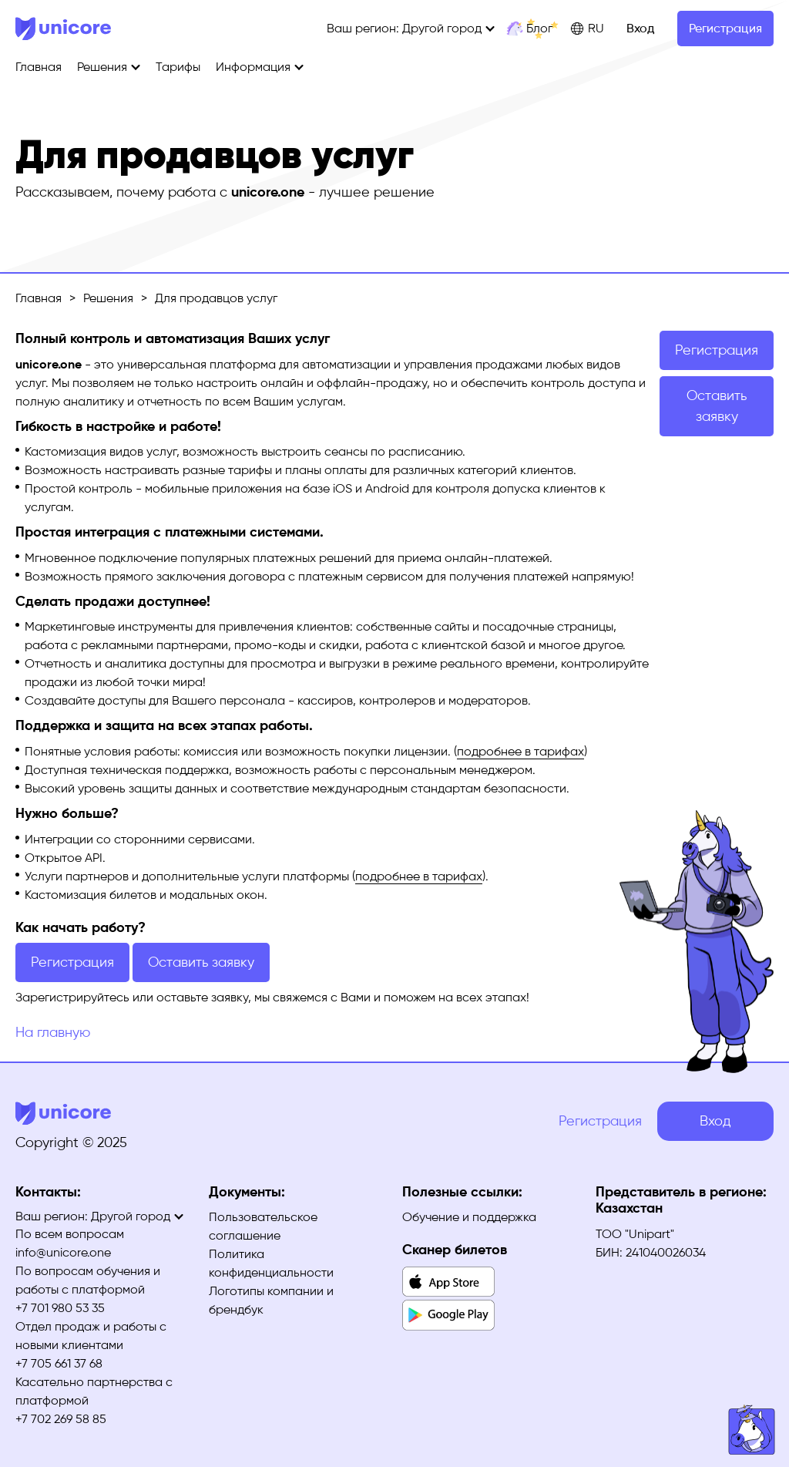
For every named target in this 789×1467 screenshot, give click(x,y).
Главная (38, 66)
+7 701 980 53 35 (60, 1307)
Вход (640, 28)
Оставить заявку (201, 962)
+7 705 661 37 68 (58, 1363)
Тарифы (178, 66)
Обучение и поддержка (469, 1217)
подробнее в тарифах (520, 751)
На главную (52, 1032)
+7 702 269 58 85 (60, 1418)
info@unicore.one (63, 1252)
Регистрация (725, 28)
